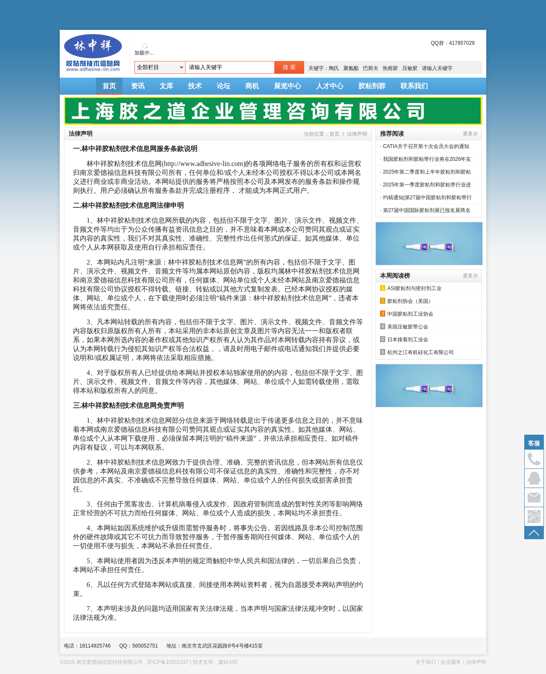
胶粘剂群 (372, 86)
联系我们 (414, 86)
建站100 (227, 662)
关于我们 (425, 662)
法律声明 (357, 134)
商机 (252, 86)
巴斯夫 (370, 68)
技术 (195, 86)
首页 (109, 86)
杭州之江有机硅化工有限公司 (417, 352)
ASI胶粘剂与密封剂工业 (410, 288)
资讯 (138, 86)
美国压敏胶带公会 (404, 326)
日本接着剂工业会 (404, 339)
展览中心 (287, 86)
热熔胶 (390, 68)
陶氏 (334, 68)
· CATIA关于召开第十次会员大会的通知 (424, 146)
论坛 (223, 86)
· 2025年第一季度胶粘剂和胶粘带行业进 (425, 185)
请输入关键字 (437, 68)
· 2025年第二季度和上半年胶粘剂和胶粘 (425, 172)
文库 (166, 86)
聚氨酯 (351, 68)
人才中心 (329, 86)
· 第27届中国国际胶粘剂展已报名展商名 (425, 210)
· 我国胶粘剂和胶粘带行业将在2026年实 (425, 159)
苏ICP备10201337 (168, 662)
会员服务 (451, 662)
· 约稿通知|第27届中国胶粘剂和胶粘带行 (426, 197)
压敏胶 (410, 68)
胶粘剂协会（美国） (406, 301)
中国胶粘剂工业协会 (406, 314)
